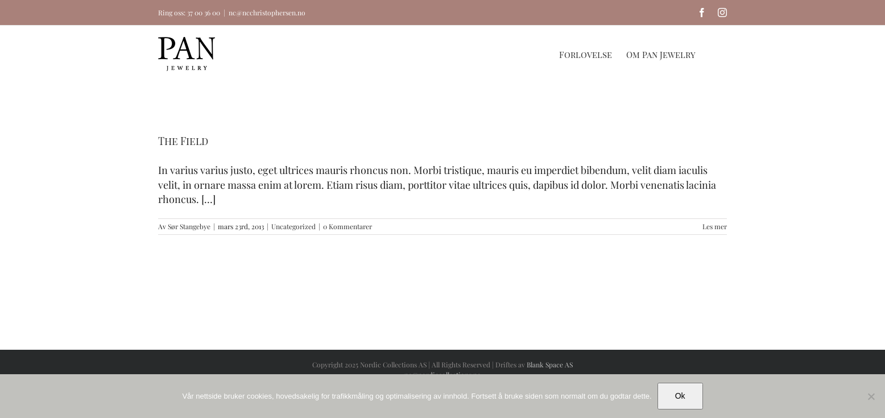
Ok (680, 395)
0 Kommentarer (347, 226)
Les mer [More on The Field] (714, 226)
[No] (870, 396)
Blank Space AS (550, 364)
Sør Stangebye (189, 226)
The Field (183, 141)
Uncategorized (293, 226)
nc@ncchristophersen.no (267, 12)
